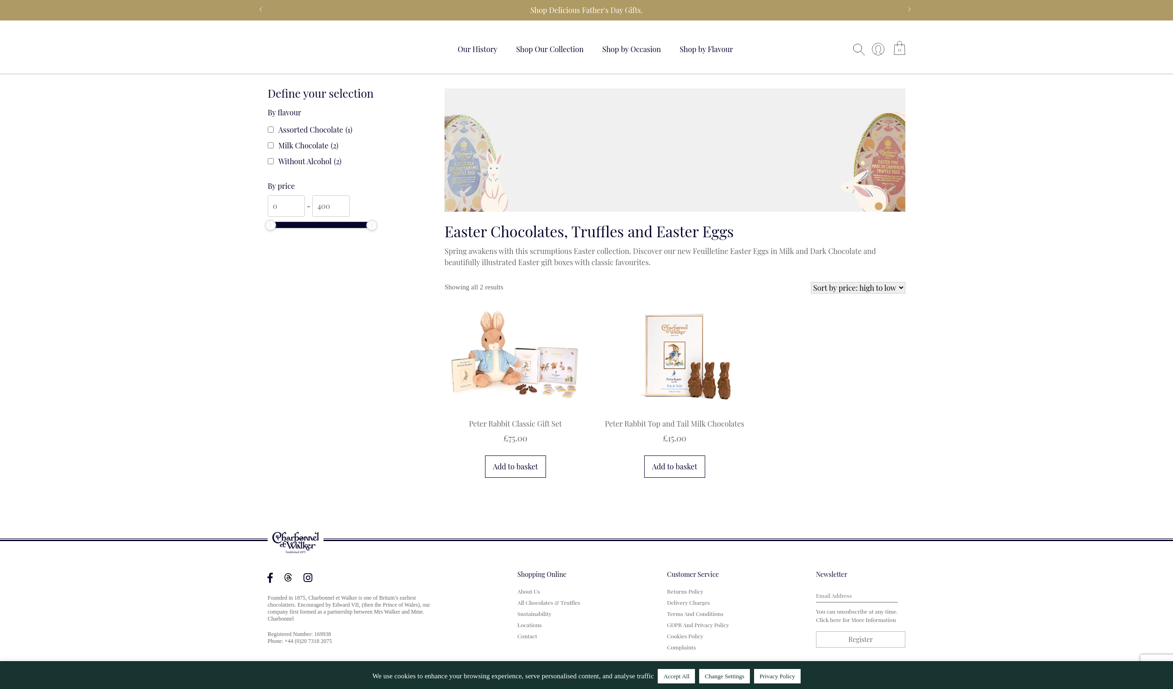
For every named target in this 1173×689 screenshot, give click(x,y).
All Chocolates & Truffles (549, 602)
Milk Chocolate (308, 145)
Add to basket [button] (515, 466)
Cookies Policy (685, 636)
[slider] (270, 225)
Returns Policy (685, 591)
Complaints (681, 647)
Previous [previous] (260, 9)
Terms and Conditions (695, 613)
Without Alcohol (310, 161)
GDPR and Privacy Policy (698, 625)
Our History (478, 49)
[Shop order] (858, 288)
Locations (530, 625)
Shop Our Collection (550, 49)
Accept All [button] (676, 676)
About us (529, 591)
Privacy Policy (777, 676)
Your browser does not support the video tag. (302, 47)
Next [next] (909, 9)
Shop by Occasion (631, 49)
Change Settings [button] (724, 676)
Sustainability (535, 613)
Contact (527, 636)
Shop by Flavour (706, 49)
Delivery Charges (688, 602)
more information (873, 619)
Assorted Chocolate (315, 129)
